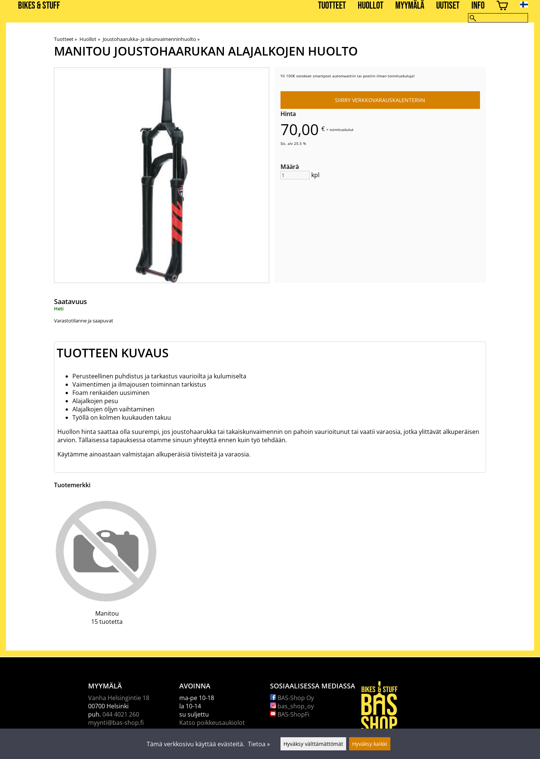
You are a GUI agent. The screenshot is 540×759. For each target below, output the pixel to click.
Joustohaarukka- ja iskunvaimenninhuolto (151, 39)
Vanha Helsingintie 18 (118, 698)
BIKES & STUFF (39, 6)
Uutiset (447, 6)
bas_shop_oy (292, 706)
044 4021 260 (120, 714)
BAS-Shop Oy (292, 698)
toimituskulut (342, 129)
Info (477, 6)
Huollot (370, 6)
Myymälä (409, 6)
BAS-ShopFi (289, 714)
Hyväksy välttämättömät (313, 743)
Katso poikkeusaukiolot (212, 722)
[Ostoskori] (502, 6)
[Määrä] (295, 175)
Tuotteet (332, 6)
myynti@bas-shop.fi (116, 722)
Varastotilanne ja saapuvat (83, 320)
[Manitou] (107, 566)
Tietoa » (259, 744)
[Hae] (498, 18)
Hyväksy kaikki (369, 743)
